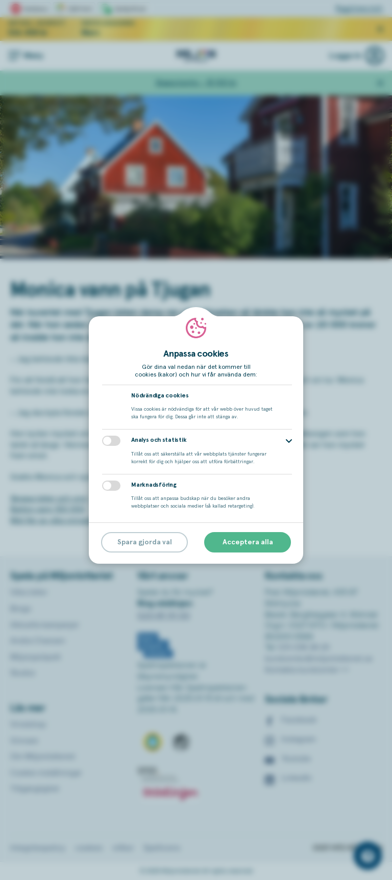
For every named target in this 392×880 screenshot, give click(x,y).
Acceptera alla (248, 542)
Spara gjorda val (144, 542)
